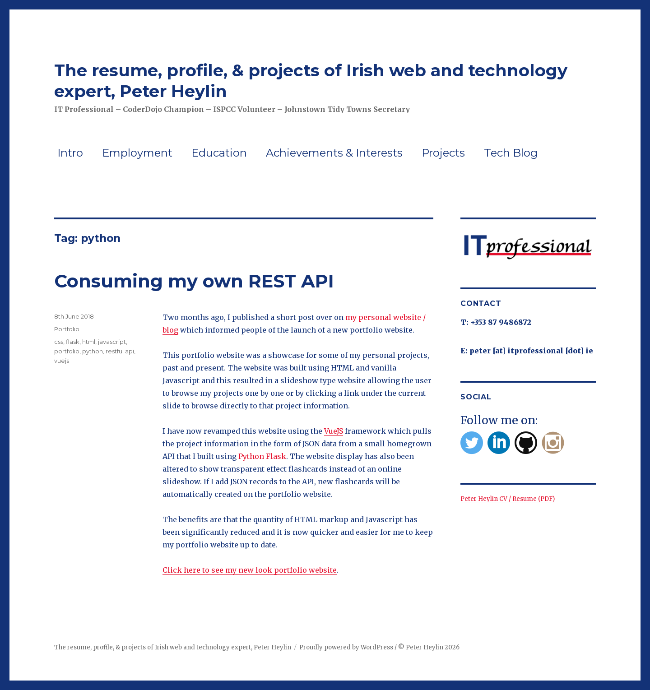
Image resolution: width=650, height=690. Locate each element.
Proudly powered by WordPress (346, 647)
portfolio (66, 351)
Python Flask (262, 456)
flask (72, 341)
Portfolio (66, 329)
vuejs (61, 360)
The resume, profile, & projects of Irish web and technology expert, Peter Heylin (172, 647)
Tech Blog (511, 152)
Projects (443, 152)
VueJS (333, 430)
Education (219, 152)
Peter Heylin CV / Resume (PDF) (507, 499)
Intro (70, 152)
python (92, 351)
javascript (112, 341)
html (88, 341)
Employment (137, 152)
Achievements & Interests (334, 152)
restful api (120, 351)
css (58, 341)
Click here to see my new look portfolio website (249, 569)
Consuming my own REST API (194, 281)
